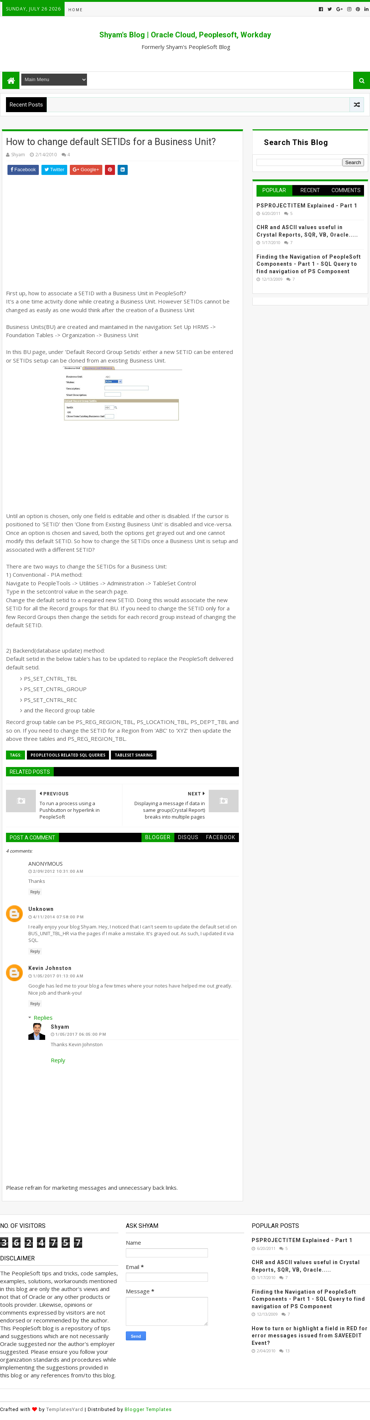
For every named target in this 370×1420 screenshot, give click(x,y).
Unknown (41, 909)
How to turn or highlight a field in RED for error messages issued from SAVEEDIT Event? (310, 1335)
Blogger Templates (148, 1409)
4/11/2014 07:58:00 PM (58, 917)
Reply (35, 891)
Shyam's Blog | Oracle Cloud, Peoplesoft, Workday (185, 34)
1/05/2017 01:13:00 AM (58, 976)
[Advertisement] (122, 231)
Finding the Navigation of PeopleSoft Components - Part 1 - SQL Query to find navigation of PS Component (308, 264)
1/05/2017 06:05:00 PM (80, 1034)
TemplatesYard (64, 1409)
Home (75, 10)
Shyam (60, 1027)
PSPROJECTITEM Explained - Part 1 (306, 206)
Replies (43, 1017)
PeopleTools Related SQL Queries (68, 755)
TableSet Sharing (134, 755)
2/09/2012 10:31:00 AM (58, 871)
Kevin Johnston (50, 968)
